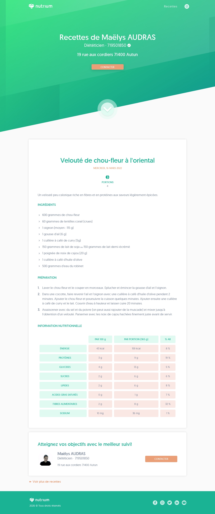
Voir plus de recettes (45, 481)
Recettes (170, 6)
